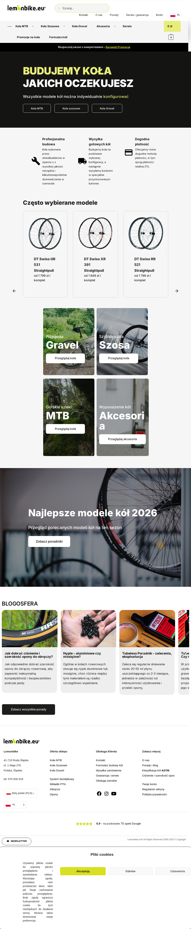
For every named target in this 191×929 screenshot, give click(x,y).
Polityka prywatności (154, 794)
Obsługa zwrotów (106, 780)
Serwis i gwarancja (137, 14)
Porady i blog (150, 765)
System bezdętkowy (62, 779)
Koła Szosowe (58, 765)
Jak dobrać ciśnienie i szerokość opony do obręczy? (29, 655)
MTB (57, 415)
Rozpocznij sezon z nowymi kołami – (94, 47)
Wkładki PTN (58, 784)
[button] (14, 254)
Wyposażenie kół (114, 407)
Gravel (62, 345)
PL (178, 14)
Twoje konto (149, 784)
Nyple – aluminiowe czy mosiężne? (82, 655)
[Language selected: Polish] (15, 804)
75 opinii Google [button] (131, 823)
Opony (54, 794)
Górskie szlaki (58, 407)
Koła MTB (56, 760)
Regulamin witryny (153, 789)
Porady (114, 14)
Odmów (130, 871)
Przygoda (54, 336)
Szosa (114, 345)
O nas (99, 14)
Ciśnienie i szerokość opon (158, 775)
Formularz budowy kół (109, 765)
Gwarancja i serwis (107, 775)
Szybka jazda (111, 336)
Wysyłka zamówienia (108, 770)
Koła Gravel (57, 770)
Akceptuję (83, 871)
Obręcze (55, 789)
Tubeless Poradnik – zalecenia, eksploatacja (147, 655)
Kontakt (83, 14)
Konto (159, 14)
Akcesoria (122, 420)
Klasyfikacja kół (155, 770)
